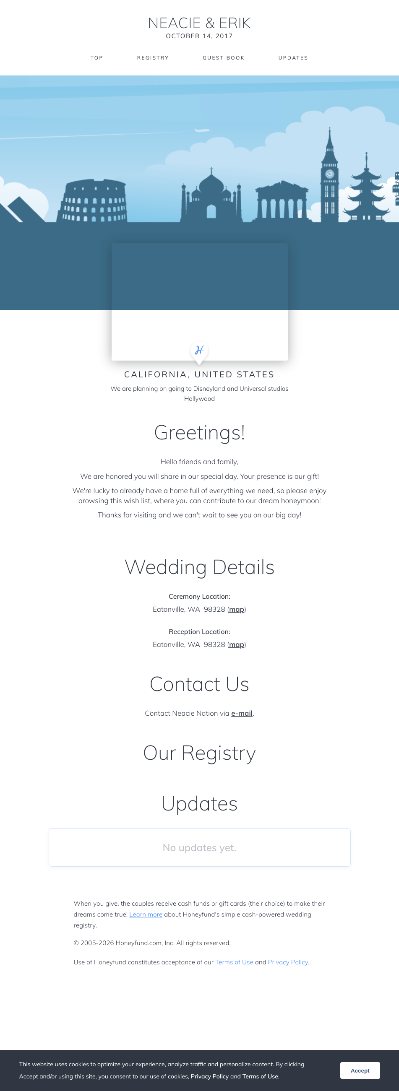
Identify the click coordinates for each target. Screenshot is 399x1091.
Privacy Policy (288, 962)
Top (97, 58)
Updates (294, 58)
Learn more (145, 914)
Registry (153, 58)
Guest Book (224, 58)
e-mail (242, 713)
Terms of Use (234, 962)
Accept (360, 1071)
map (236, 609)
